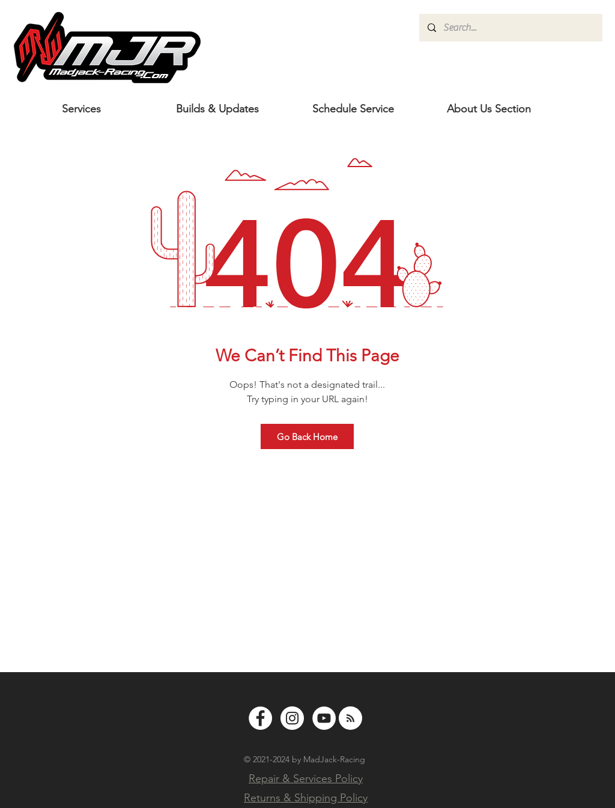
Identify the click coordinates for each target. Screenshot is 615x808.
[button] (489, 109)
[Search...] (510, 27)
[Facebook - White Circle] (260, 718)
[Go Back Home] (307, 436)
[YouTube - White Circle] (324, 718)
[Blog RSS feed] (350, 718)
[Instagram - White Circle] (292, 718)
